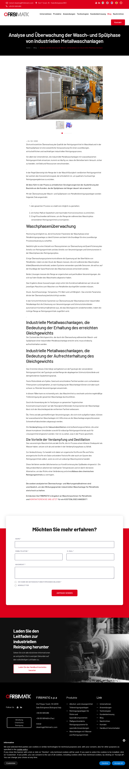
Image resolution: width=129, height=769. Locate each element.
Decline (105, 763)
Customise (10, 763)
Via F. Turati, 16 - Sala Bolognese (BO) (51, 3)
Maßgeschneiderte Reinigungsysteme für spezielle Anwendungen (79, 724)
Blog (109, 14)
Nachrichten (118, 14)
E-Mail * (70, 551)
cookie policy (22, 749)
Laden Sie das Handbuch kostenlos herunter (32, 669)
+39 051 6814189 (13, 6)
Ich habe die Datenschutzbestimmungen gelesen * (39, 582)
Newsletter (23, 585)
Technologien (83, 14)
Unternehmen (46, 14)
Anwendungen (69, 14)
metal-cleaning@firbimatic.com (19, 3)
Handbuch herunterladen (110, 728)
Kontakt (118, 22)
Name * (18, 539)
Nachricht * (20, 564)
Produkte (57, 14)
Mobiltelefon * (21, 551)
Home (28, 48)
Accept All (118, 763)
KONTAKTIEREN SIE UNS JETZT (44, 499)
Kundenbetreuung (98, 14)
